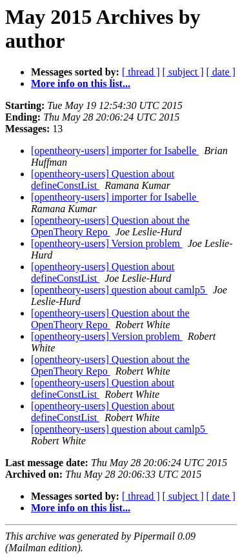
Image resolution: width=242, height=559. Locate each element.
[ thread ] (141, 71)
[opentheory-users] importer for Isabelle (115, 150)
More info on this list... (80, 83)
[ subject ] (183, 71)
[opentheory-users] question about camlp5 (119, 289)
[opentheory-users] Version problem (107, 243)
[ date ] (221, 71)
